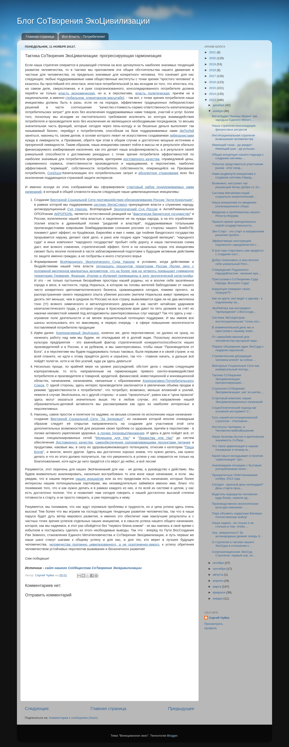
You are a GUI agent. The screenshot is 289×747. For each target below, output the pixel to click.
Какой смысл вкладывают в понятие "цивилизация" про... (237, 457)
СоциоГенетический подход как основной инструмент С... (234, 409)
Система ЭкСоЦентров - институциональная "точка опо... (236, 319)
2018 (213, 70)
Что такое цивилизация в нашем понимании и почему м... (235, 447)
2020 (213, 58)
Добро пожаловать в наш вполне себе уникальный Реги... (235, 261)
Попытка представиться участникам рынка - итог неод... (237, 165)
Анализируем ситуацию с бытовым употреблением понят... (236, 467)
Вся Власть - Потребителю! (83, 36)
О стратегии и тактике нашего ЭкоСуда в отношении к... (233, 543)
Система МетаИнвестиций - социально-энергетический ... (234, 194)
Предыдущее (181, 708)
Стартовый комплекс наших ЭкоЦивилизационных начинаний (237, 400)
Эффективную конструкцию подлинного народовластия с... (235, 242)
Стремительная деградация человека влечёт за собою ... (234, 357)
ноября (218, 111)
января (218, 598)
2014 (213, 94)
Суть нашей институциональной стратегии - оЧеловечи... (235, 419)
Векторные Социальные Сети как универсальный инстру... (235, 367)
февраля (219, 592)
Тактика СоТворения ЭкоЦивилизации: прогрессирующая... (228, 379)
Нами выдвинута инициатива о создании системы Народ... (234, 175)
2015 (213, 88)
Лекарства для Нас (155, 438)
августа (218, 574)
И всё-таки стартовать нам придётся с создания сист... (237, 252)
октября (219, 563)
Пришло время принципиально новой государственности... (234, 223)
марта (217, 586)
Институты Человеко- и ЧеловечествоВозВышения (233, 428)
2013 (213, 100)
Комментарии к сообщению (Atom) (73, 717)
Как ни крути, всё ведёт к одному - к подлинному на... (237, 300)
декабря (219, 105)
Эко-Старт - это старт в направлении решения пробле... (238, 233)
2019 (213, 64)
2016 (213, 82)
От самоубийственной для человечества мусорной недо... (235, 338)
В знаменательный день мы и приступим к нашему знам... (233, 329)
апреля (218, 580)
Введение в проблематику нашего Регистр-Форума (236, 213)
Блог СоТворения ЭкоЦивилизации (83, 21)
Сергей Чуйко (219, 617)
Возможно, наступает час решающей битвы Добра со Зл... (236, 185)
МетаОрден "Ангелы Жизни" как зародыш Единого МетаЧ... (234, 117)
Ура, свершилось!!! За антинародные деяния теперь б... (237, 534)
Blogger (172, 735)
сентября (219, 568)
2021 (213, 52)
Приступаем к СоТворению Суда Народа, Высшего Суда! (235, 281)
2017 (213, 76)
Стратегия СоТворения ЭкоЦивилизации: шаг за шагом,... (238, 390)
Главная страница (40, 36)
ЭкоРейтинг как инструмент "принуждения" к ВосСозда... (234, 309)
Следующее (37, 708)
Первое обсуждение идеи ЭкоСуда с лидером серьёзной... (238, 348)
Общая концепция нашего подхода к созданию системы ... (237, 156)
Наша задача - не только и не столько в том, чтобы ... (233, 524)
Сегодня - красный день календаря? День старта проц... (237, 486)
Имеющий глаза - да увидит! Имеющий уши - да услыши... (234, 146)
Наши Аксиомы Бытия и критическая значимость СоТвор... (238, 438)
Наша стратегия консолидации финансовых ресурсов (234, 127)
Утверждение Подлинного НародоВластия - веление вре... (236, 271)
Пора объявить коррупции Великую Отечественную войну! (237, 515)
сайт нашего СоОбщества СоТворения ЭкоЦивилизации (93, 568)
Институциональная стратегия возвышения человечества (233, 137)
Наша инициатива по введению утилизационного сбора (234, 204)
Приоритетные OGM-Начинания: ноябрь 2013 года (235, 476)
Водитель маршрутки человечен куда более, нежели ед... (235, 496)
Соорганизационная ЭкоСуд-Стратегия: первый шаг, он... (233, 553)
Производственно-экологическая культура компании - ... (235, 505)
